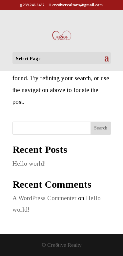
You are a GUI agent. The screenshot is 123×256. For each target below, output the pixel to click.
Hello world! (29, 163)
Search (100, 128)
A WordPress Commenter (44, 198)
